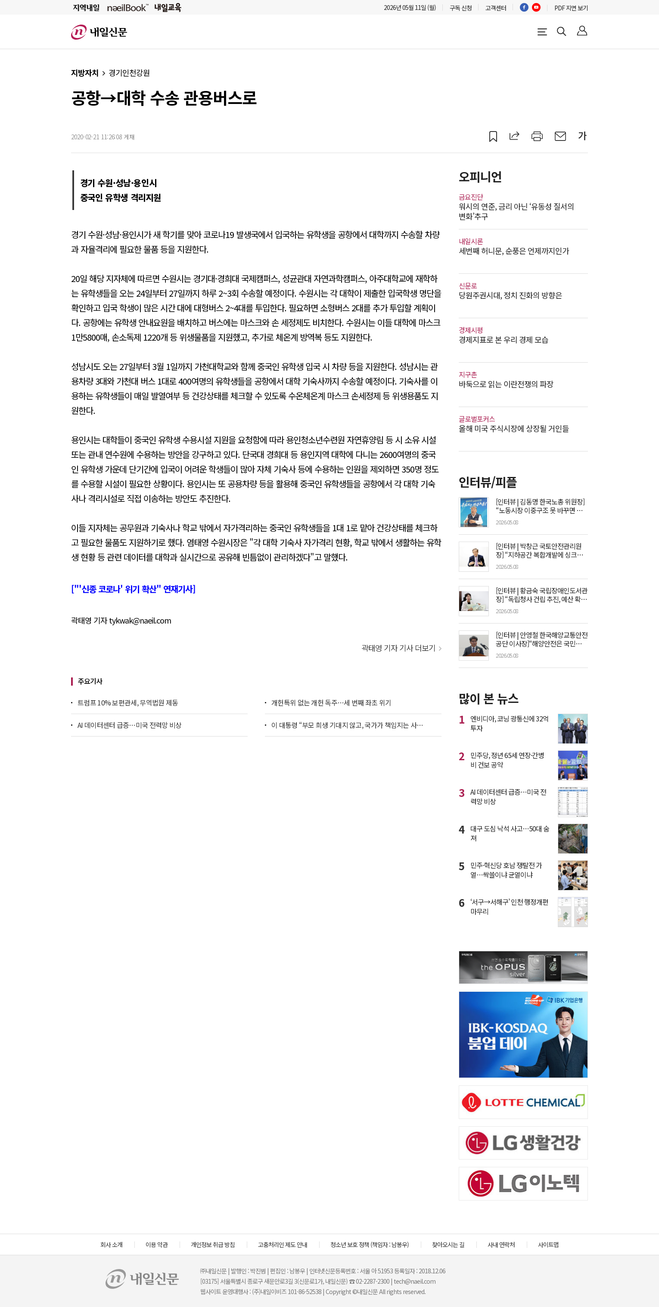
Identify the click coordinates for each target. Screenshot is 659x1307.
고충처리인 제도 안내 (282, 1244)
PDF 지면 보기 (571, 8)
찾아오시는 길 (448, 1244)
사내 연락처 (501, 1244)
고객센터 (495, 8)
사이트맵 (548, 1244)
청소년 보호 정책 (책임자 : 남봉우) (369, 1244)
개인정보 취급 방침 (213, 1244)
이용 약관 (157, 1244)
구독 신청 (461, 8)
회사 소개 (111, 1244)
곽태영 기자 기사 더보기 (398, 647)
